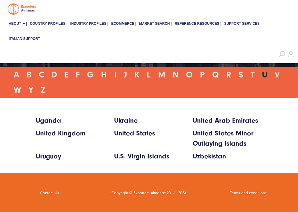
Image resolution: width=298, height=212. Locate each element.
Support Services (242, 24)
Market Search (154, 24)
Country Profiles (47, 24)
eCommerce (122, 24)
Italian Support (24, 39)
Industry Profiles (88, 24)
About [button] (17, 24)
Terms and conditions (248, 192)
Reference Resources (197, 24)
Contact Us (49, 192)
